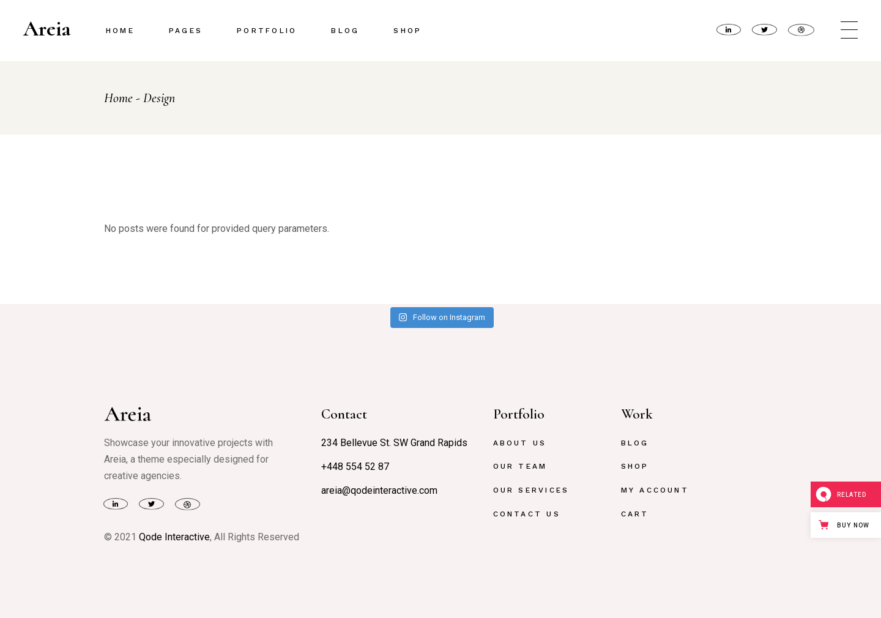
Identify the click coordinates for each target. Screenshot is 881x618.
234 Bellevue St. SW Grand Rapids (394, 443)
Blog (635, 443)
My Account (655, 490)
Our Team (520, 466)
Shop (635, 466)
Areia (47, 29)
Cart (635, 514)
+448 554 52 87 (355, 466)
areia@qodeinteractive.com (379, 490)
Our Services (531, 490)
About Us (520, 443)
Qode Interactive (174, 537)
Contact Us (526, 514)
